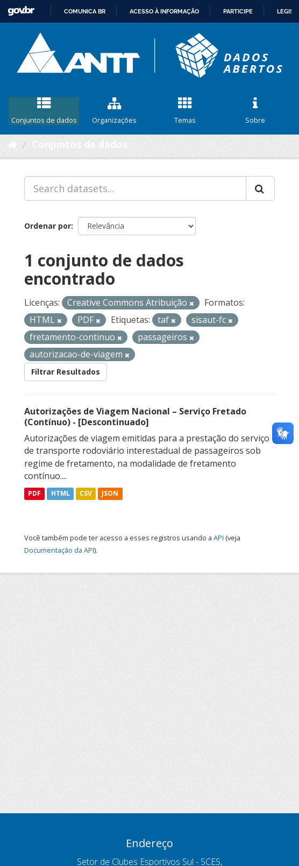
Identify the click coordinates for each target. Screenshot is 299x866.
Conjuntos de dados (44, 111)
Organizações (114, 111)
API (218, 538)
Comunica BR (84, 11)
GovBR (21, 11)
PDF (34, 493)
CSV (86, 493)
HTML (60, 493)
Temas (185, 111)
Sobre (255, 111)
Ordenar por (47, 226)
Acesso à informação (164, 11)
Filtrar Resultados (65, 372)
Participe (238, 11)
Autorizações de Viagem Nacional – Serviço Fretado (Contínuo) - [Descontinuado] (135, 416)
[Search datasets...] (135, 188)
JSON (110, 493)
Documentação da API (59, 550)
